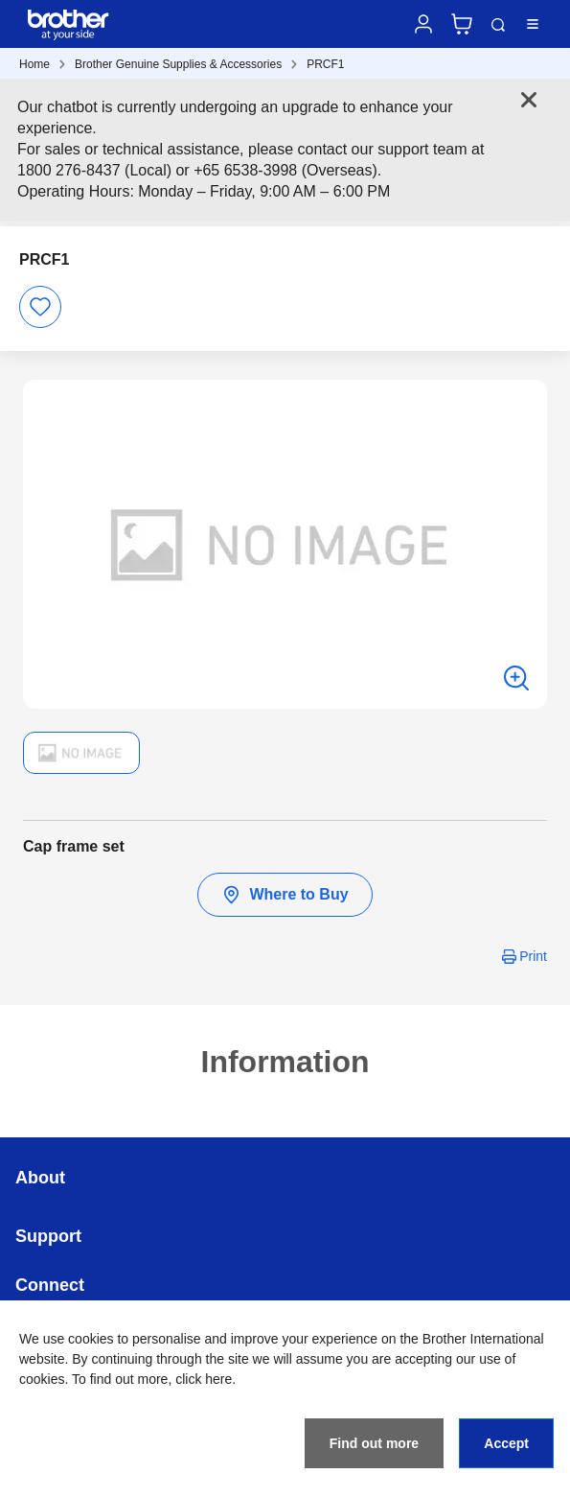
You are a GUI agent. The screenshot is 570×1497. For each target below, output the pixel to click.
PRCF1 (325, 64)
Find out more (374, 1443)
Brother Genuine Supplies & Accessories (178, 64)
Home (34, 64)
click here (203, 1379)
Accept (506, 1443)
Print (533, 956)
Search (498, 25)
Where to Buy (284, 894)
